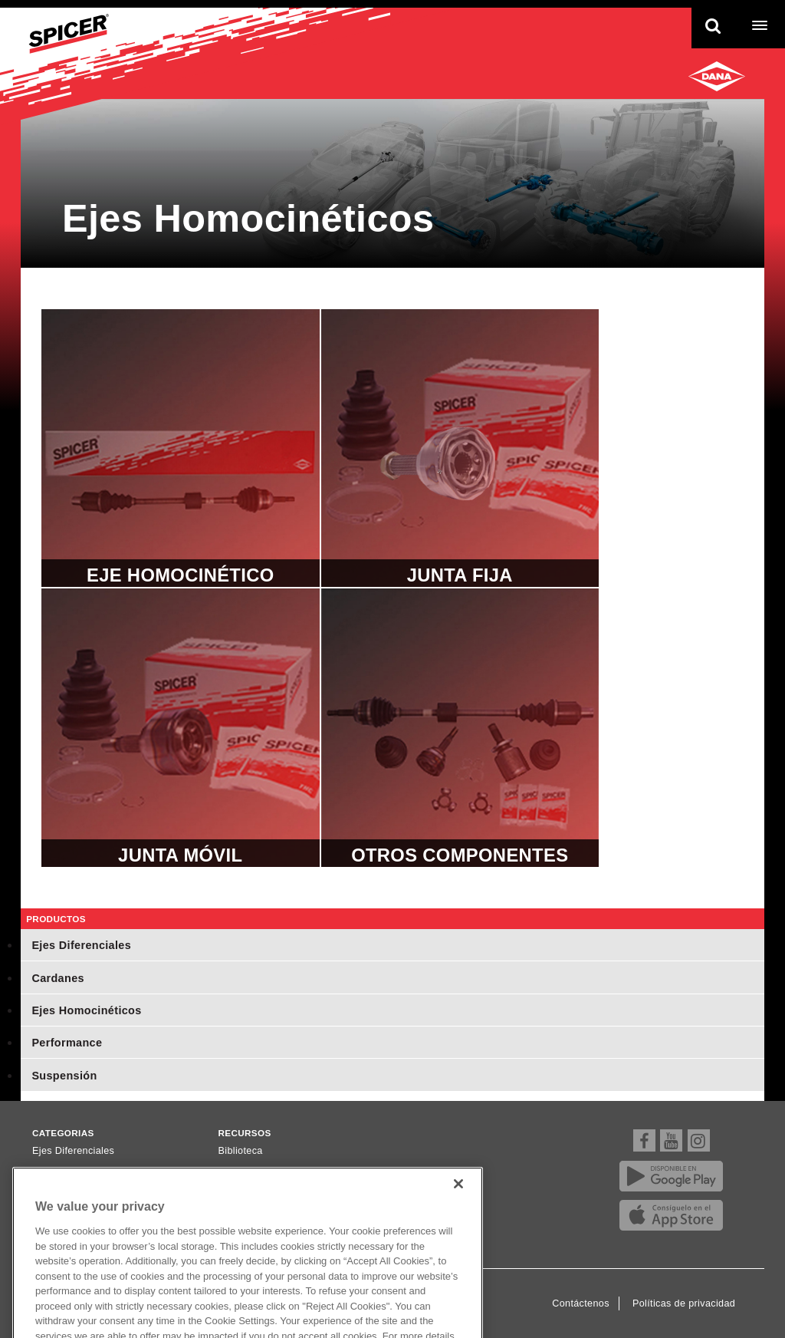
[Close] (458, 1198)
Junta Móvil (180, 727)
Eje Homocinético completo (180, 448)
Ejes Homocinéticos (86, 1010)
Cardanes (57, 978)
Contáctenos (580, 1303)
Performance (66, 1042)
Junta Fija (460, 448)
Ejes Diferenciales (81, 945)
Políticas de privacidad (683, 1303)
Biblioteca (240, 1150)
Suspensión (64, 1075)
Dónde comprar (253, 1170)
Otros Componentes (460, 727)
